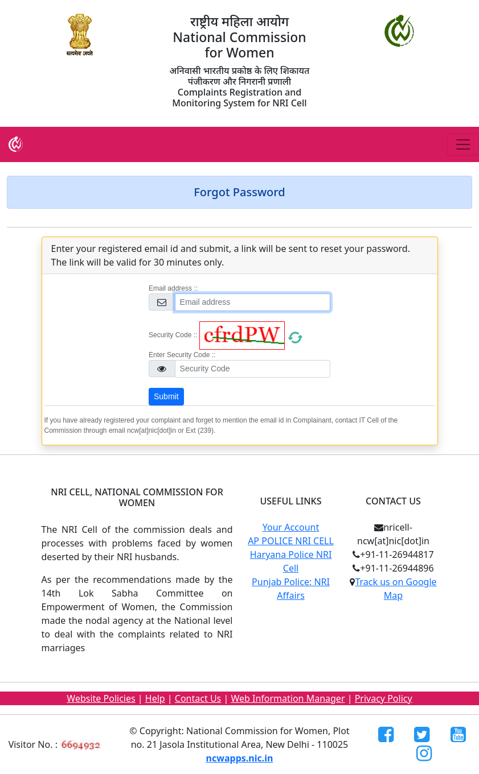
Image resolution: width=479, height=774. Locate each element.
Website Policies (101, 698)
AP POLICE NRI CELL (291, 541)
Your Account (291, 527)
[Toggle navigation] (463, 144)
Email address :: (173, 288)
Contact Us (198, 698)
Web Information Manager (288, 698)
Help (155, 698)
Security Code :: (173, 335)
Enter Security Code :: (182, 355)
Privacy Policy (383, 698)
